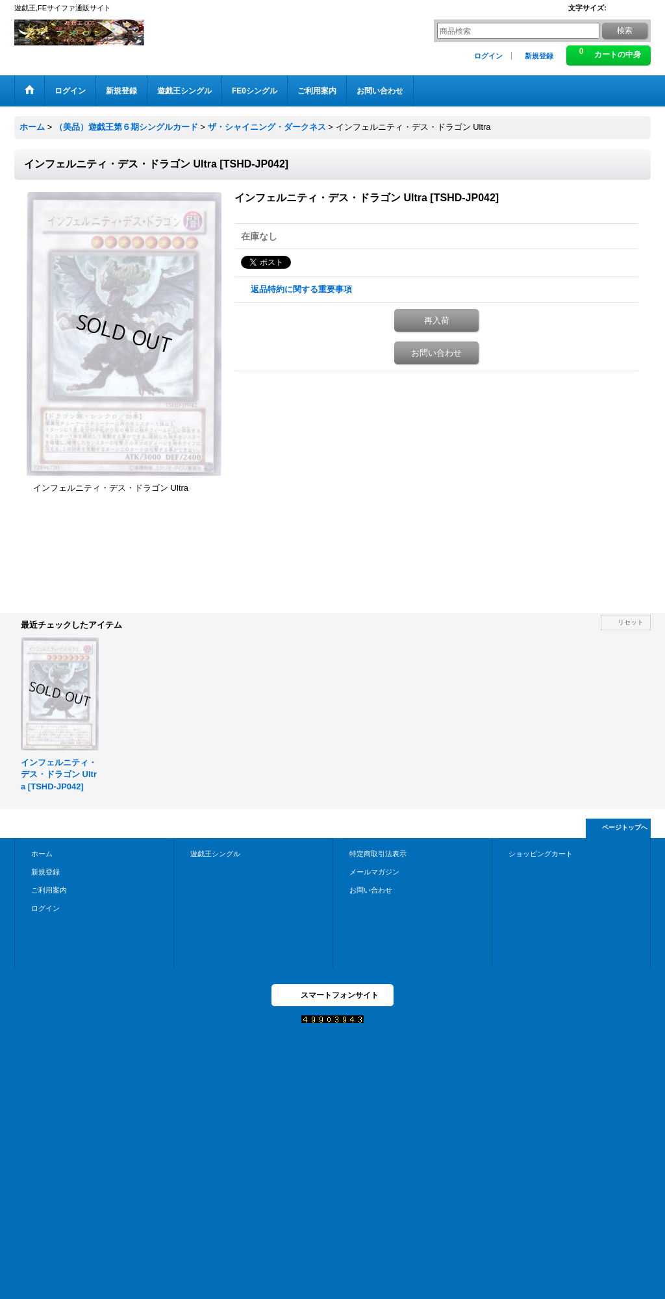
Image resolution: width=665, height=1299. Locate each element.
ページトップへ (624, 827)
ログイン (488, 56)
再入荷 (436, 320)
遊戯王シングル (215, 854)
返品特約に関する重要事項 (301, 289)
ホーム (42, 854)
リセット (631, 622)
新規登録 (539, 56)
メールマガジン (374, 872)
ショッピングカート (540, 854)
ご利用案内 (49, 890)
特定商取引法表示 (378, 854)
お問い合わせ (436, 353)
